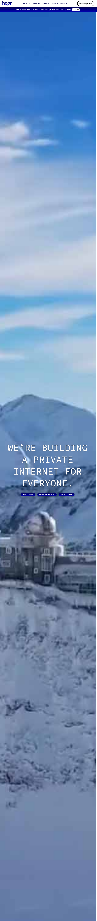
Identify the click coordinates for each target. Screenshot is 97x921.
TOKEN (45, 3)
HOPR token (66, 494)
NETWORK (36, 3)
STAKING (76, 9)
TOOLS (54, 3)
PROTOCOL (27, 3)
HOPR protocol (47, 494)
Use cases (28, 494)
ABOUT (63, 3)
